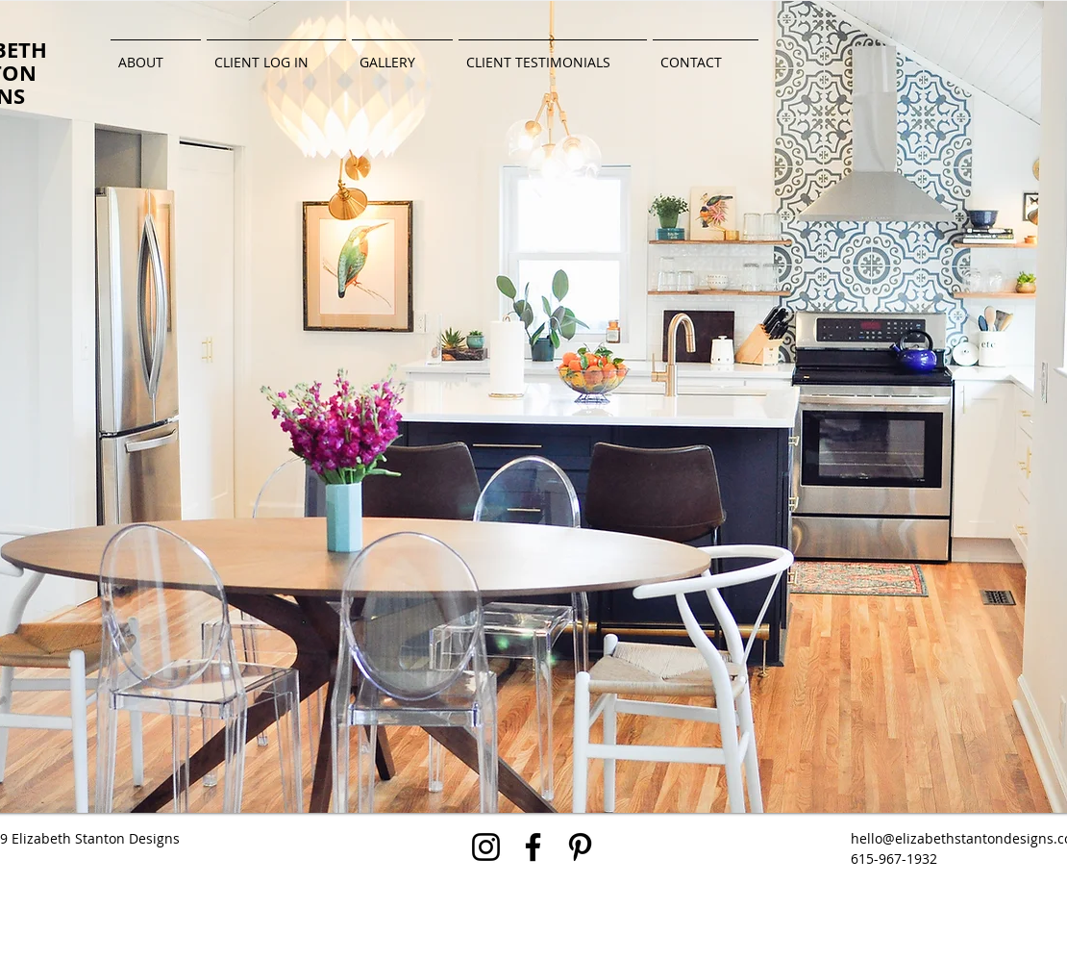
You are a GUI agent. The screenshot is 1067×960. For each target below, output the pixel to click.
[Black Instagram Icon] (486, 847)
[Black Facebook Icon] (533, 847)
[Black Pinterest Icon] (580, 847)
